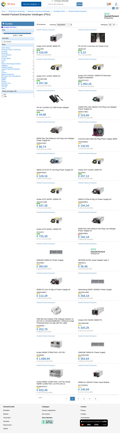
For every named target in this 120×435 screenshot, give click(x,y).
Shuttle (3, 81)
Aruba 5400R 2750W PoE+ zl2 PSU (51, 352)
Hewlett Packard (7, 67)
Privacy (83, 410)
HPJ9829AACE (42, 386)
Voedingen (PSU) (59, 11)
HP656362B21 (42, 172)
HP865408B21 (83, 202)
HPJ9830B (40, 355)
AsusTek (4, 51)
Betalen (5, 414)
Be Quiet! (4, 53)
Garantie (6, 421)
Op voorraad (6, 41)
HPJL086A (40, 49)
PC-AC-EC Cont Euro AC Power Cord (93, 46)
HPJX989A (40, 110)
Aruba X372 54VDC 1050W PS (49, 199)
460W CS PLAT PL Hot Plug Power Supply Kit (55, 170)
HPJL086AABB (83, 323)
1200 (4, 96)
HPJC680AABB (83, 355)
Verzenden (7, 418)
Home (3, 11)
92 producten (41, 24)
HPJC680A (40, 263)
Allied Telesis (5, 48)
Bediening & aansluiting (17, 11)
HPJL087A (40, 232)
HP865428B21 (42, 292)
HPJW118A (82, 49)
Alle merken (46, 414)
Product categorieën (49, 410)
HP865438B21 (83, 233)
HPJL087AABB (42, 202)
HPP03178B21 (83, 112)
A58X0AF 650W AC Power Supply (91, 352)
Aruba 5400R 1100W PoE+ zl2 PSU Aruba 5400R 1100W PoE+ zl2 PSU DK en (53, 383)
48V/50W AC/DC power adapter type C (93, 260)
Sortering (53, 25)
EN (117, 8)
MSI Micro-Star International (10, 76)
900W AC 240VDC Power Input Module (93, 382)
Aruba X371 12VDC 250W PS (48, 76)
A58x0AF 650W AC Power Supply (50, 260)
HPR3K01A (82, 263)
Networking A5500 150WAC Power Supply (95, 289)
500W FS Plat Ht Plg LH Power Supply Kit (94, 199)
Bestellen (6, 410)
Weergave (104, 25)
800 (4, 94)
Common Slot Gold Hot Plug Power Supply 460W (97, 139)
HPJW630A (40, 326)
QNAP (3, 80)
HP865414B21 (42, 143)
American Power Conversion (11, 49)
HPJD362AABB (83, 292)
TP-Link (4, 87)
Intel (2, 71)
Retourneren (7, 425)
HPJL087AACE (83, 80)
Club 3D (4, 57)
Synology (4, 85)
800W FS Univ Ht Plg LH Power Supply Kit (53, 289)
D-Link (3, 60)
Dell (2, 62)
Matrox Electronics (7, 74)
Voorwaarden (85, 418)
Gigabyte (4, 65)
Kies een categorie (31, 4)
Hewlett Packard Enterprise (77, 11)
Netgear (4, 78)
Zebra (3, 88)
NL (113, 8)
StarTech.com (6, 83)
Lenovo (3, 72)
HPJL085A (81, 172)
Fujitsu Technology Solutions (11, 64)
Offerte (5, 428)
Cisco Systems (6, 55)
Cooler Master (6, 58)
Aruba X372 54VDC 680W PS (48, 46)
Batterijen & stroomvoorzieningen (39, 11)
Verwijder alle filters (9, 27)
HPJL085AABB (42, 79)
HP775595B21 (83, 385)
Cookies (83, 414)
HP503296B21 (83, 142)
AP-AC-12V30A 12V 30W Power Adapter (53, 107)
